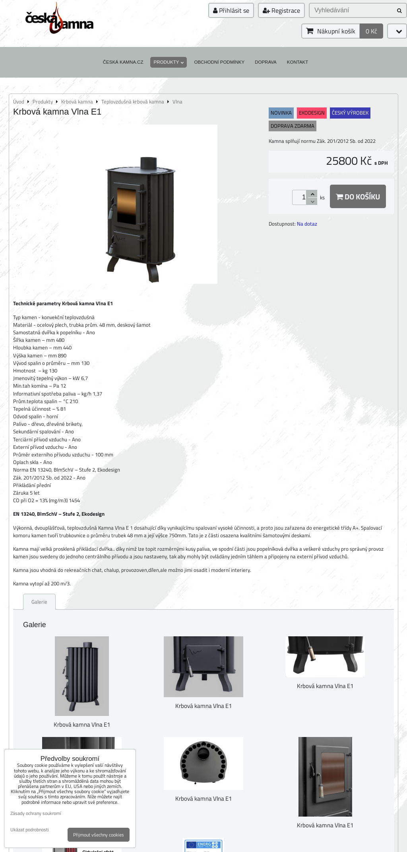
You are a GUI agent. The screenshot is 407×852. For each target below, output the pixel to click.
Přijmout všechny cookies (98, 834)
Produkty (168, 62)
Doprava (266, 62)
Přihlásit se (231, 10)
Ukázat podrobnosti (29, 829)
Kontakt (297, 62)
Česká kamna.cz (123, 62)
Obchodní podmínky (219, 62)
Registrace (281, 10)
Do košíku (358, 196)
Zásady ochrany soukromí (35, 813)
